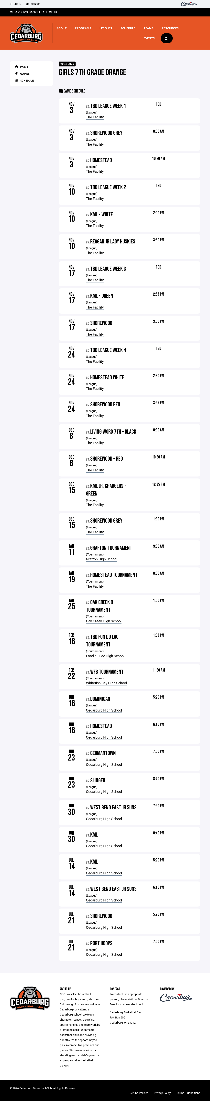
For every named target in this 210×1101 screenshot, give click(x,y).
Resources (170, 28)
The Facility (95, 117)
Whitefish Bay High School (106, 683)
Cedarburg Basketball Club (33, 12)
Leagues (106, 28)
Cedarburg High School (104, 710)
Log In (15, 4)
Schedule (128, 28)
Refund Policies (139, 1093)
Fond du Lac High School (105, 656)
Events (149, 38)
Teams (148, 28)
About (62, 28)
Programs (83, 28)
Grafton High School (101, 559)
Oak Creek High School (103, 621)
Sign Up (33, 4)
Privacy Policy (162, 1093)
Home (21, 66)
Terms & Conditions (188, 1093)
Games (22, 73)
